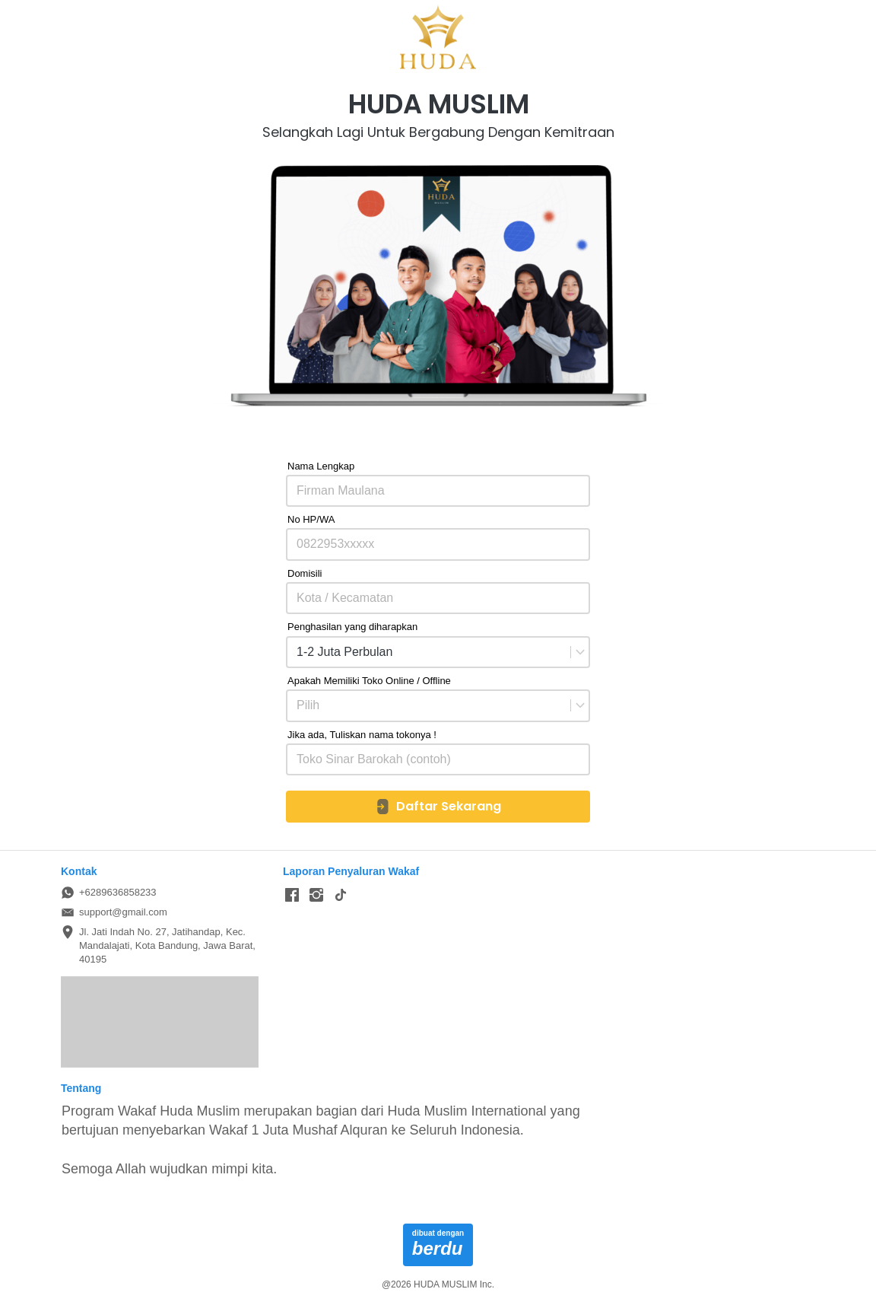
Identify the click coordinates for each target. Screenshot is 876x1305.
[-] (292, 896)
